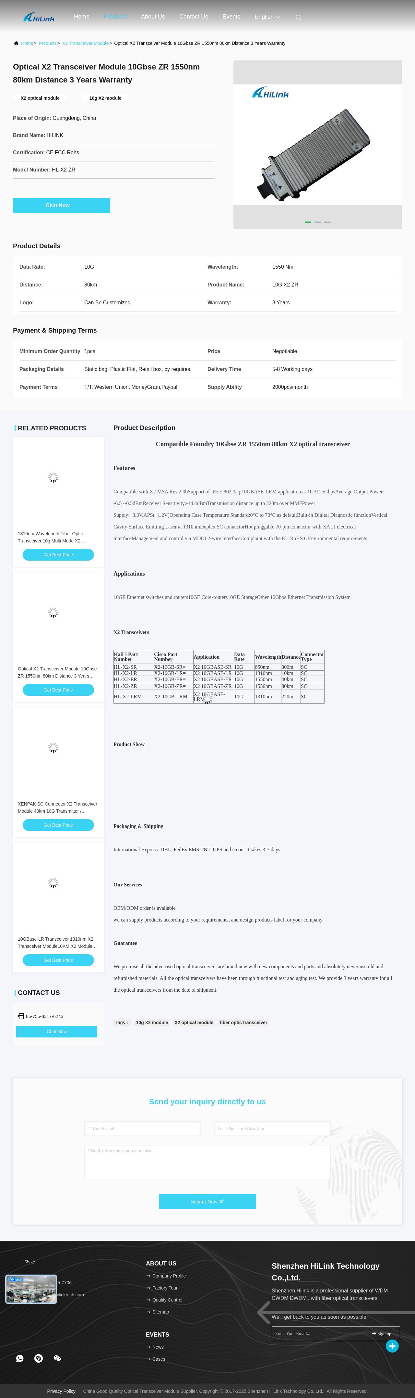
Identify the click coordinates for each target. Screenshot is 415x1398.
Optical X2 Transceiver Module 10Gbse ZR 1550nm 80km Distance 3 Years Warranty (57, 676)
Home (81, 16)
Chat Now (61, 205)
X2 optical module (193, 1022)
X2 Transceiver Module (85, 43)
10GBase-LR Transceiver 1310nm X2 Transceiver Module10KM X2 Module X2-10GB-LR (55, 946)
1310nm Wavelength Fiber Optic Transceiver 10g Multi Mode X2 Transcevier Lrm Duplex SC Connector (57, 541)
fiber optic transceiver (243, 1022)
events (231, 16)
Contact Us (193, 16)
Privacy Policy (61, 1391)
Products (115, 16)
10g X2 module (152, 1022)
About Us (153, 16)
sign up (381, 1333)
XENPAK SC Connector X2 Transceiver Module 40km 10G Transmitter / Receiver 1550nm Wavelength (57, 811)
